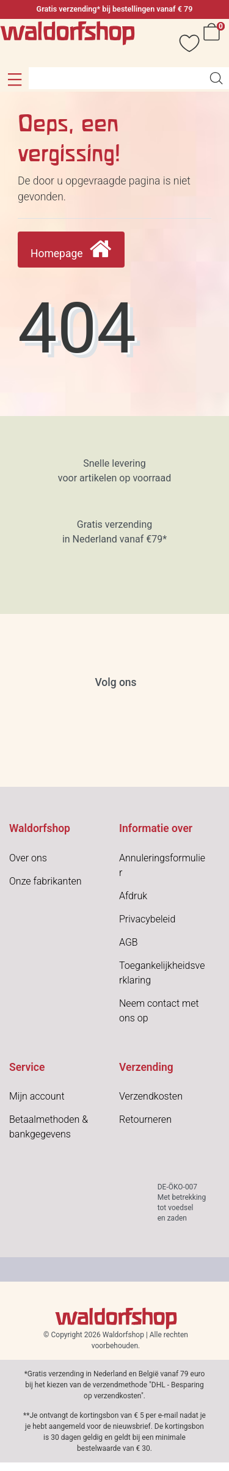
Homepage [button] (71, 249)
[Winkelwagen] (213, 43)
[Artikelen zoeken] (216, 78)
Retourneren (145, 1119)
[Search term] (116, 78)
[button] (14, 79)
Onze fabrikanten (45, 881)
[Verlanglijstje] (183, 43)
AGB (128, 942)
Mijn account (37, 1096)
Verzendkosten (151, 1096)
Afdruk (133, 896)
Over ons (28, 858)
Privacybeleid (147, 919)
